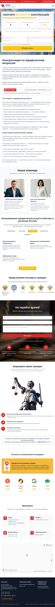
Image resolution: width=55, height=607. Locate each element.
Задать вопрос (10, 90)
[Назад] (3, 195)
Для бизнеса (32, 231)
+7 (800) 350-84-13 (30, 1)
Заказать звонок (39, 534)
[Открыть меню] (53, 6)
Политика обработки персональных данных (43, 587)
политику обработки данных (24, 44)
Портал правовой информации (27, 584)
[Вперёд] (51, 195)
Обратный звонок (48, 1)
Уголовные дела (44, 231)
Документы (27, 234)
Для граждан (22, 231)
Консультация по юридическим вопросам (23, 61)
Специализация (11, 231)
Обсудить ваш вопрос (27, 268)
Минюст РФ (22, 586)
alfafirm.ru (46, 604)
